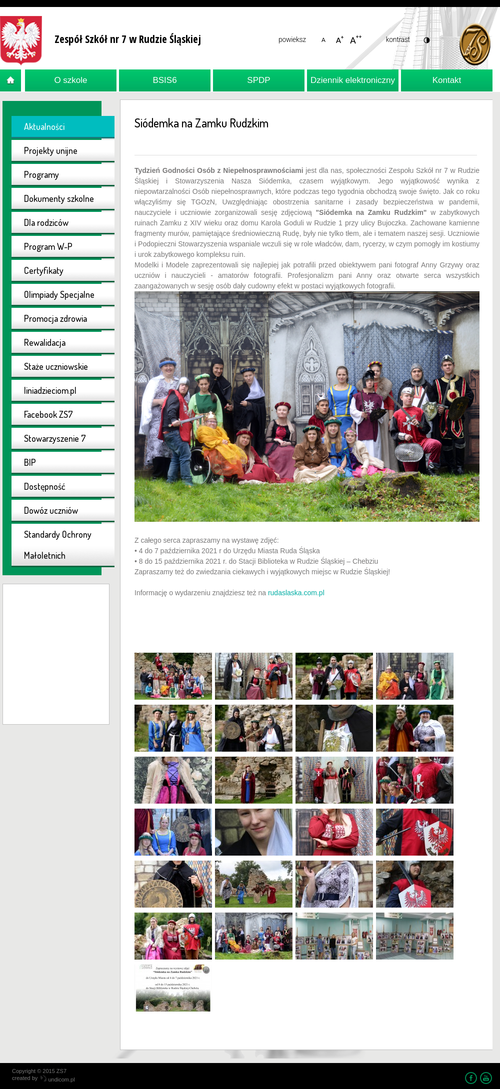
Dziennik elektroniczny (352, 80)
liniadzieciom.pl (50, 390)
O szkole (70, 80)
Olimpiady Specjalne (59, 294)
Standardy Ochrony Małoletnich (58, 545)
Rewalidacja (45, 342)
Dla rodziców (46, 222)
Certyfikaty (44, 270)
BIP (30, 462)
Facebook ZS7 (48, 414)
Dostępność (45, 486)
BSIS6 (164, 80)
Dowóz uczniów (51, 510)
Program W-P (48, 246)
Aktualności (44, 126)
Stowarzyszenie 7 (55, 438)
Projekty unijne (51, 150)
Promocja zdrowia (55, 318)
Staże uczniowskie (56, 366)
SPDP (258, 80)
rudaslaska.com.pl (296, 593)
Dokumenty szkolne (59, 198)
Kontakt (447, 80)
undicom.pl (57, 1080)
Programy (41, 174)
